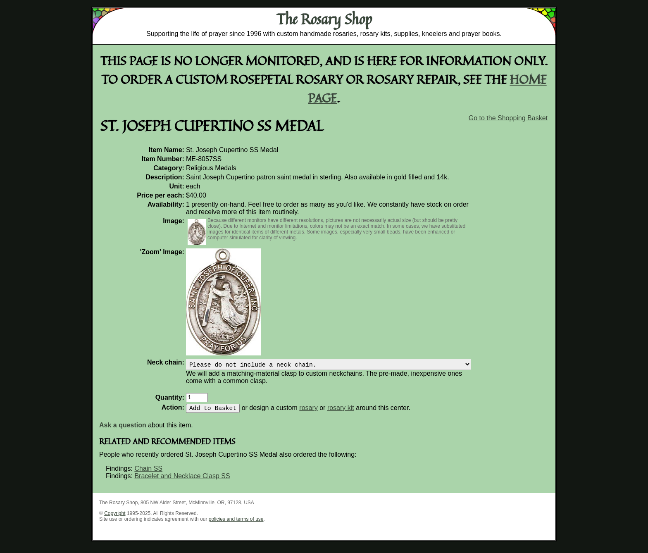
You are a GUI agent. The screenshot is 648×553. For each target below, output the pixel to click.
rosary (308, 412)
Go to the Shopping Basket (508, 118)
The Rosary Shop (324, 19)
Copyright (114, 518)
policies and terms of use (236, 524)
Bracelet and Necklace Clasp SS (182, 480)
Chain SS (148, 473)
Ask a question (122, 430)
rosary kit (340, 412)
